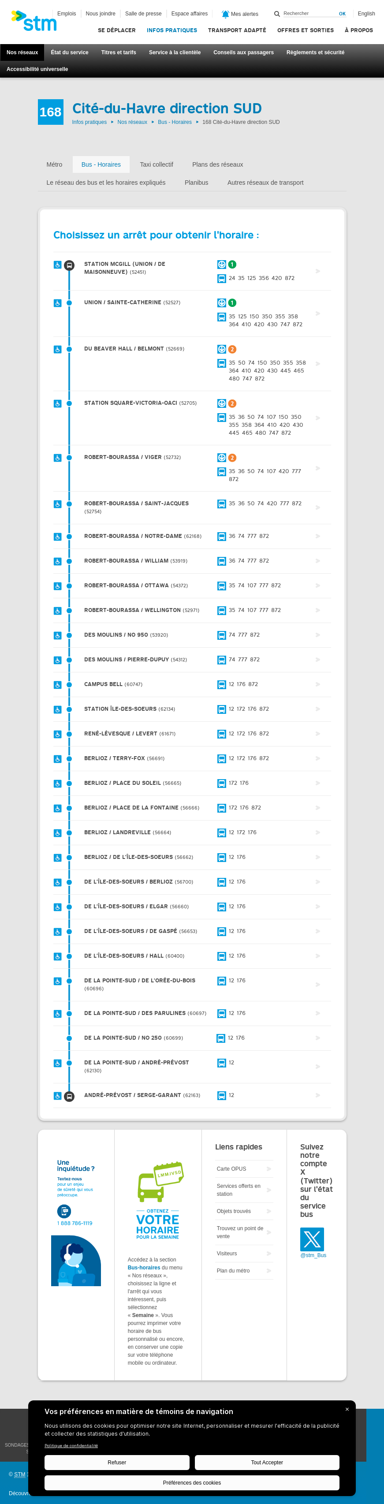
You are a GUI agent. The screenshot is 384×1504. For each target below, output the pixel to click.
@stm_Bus (313, 1255)
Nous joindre (101, 14)
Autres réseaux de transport (265, 182)
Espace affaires (189, 14)
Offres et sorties (305, 30)
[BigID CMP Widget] (192, 1450)
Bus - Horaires (175, 122)
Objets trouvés (234, 1211)
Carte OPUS (231, 1169)
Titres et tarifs (118, 52)
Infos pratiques (172, 30)
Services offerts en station (239, 1190)
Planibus (197, 182)
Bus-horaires (144, 1268)
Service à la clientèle (175, 52)
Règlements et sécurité (315, 52)
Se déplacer (117, 30)
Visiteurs (227, 1253)
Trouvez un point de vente (240, 1232)
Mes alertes (240, 15)
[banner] (38, 23)
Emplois (66, 14)
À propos (359, 30)
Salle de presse (143, 14)
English (366, 14)
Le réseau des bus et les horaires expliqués (106, 182)
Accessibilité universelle (37, 69)
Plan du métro (233, 1271)
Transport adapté (237, 30)
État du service (69, 52)
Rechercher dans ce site (277, 13)
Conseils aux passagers (243, 52)
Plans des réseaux (217, 164)
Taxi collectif (156, 164)
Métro (55, 164)
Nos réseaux (22, 52)
